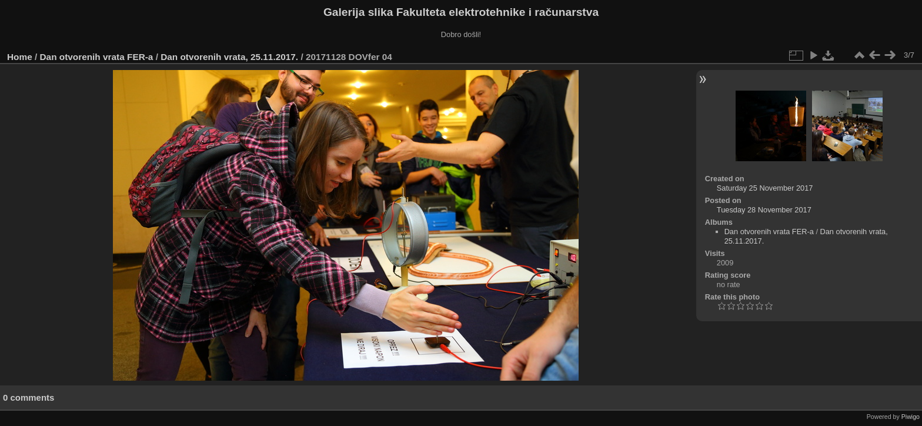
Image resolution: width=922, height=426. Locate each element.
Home (19, 57)
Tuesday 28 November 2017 (764, 209)
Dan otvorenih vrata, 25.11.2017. (229, 57)
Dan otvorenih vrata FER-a (96, 57)
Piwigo (910, 416)
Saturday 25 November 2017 (765, 188)
